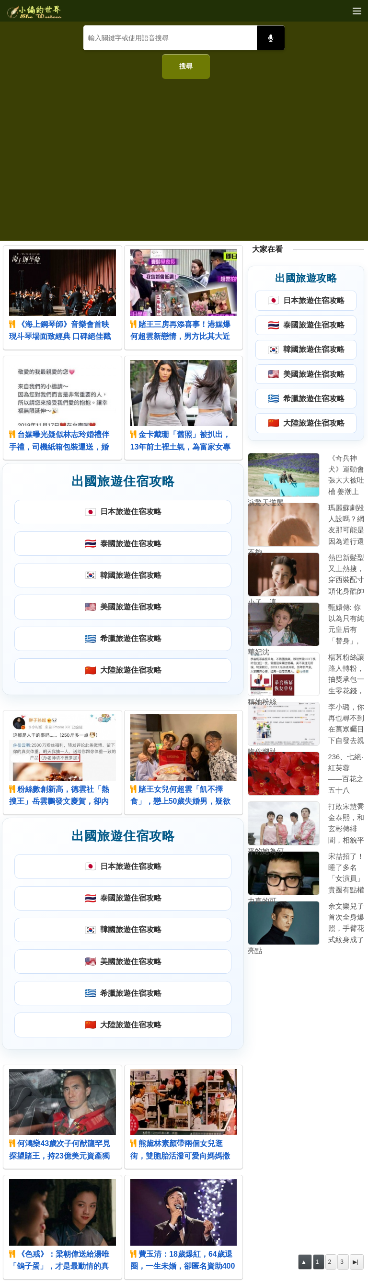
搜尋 (186, 66)
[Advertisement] (184, 156)
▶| (355, 1262)
